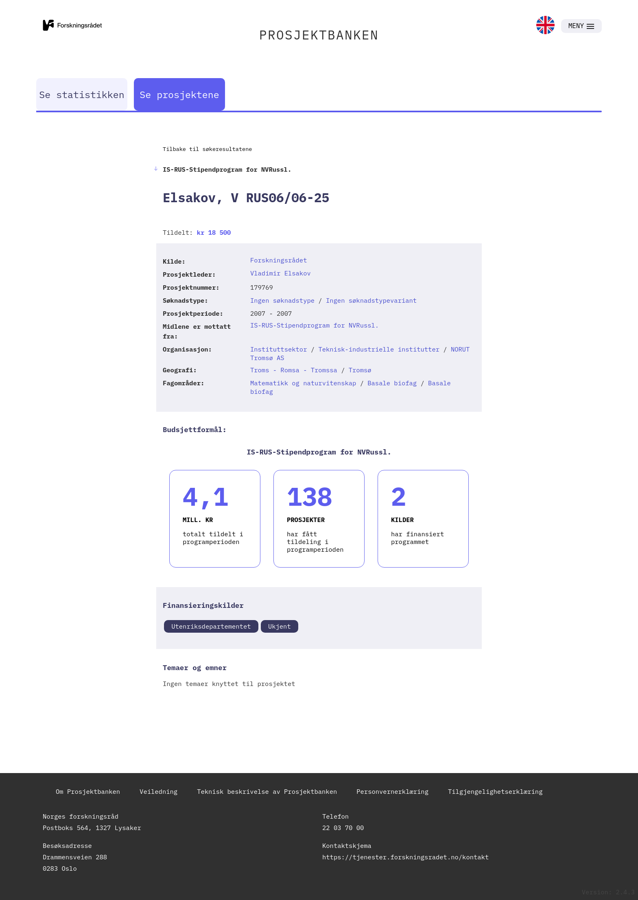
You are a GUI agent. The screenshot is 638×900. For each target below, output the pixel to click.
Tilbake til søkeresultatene (207, 149)
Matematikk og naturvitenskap (303, 383)
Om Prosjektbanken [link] (88, 791)
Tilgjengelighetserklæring (495, 791)
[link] (545, 26)
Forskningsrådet (278, 260)
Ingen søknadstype (282, 300)
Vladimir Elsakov (280, 273)
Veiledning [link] (158, 791)
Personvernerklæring (392, 791)
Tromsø (360, 370)
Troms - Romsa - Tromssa (293, 370)
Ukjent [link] (279, 626)
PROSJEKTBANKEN (319, 34)
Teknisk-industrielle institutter (378, 349)
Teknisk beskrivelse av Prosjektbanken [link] (267, 791)
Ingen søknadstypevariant (371, 300)
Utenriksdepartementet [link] (211, 626)
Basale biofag (392, 383)
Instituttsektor (278, 349)
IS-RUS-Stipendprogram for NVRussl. (314, 325)
